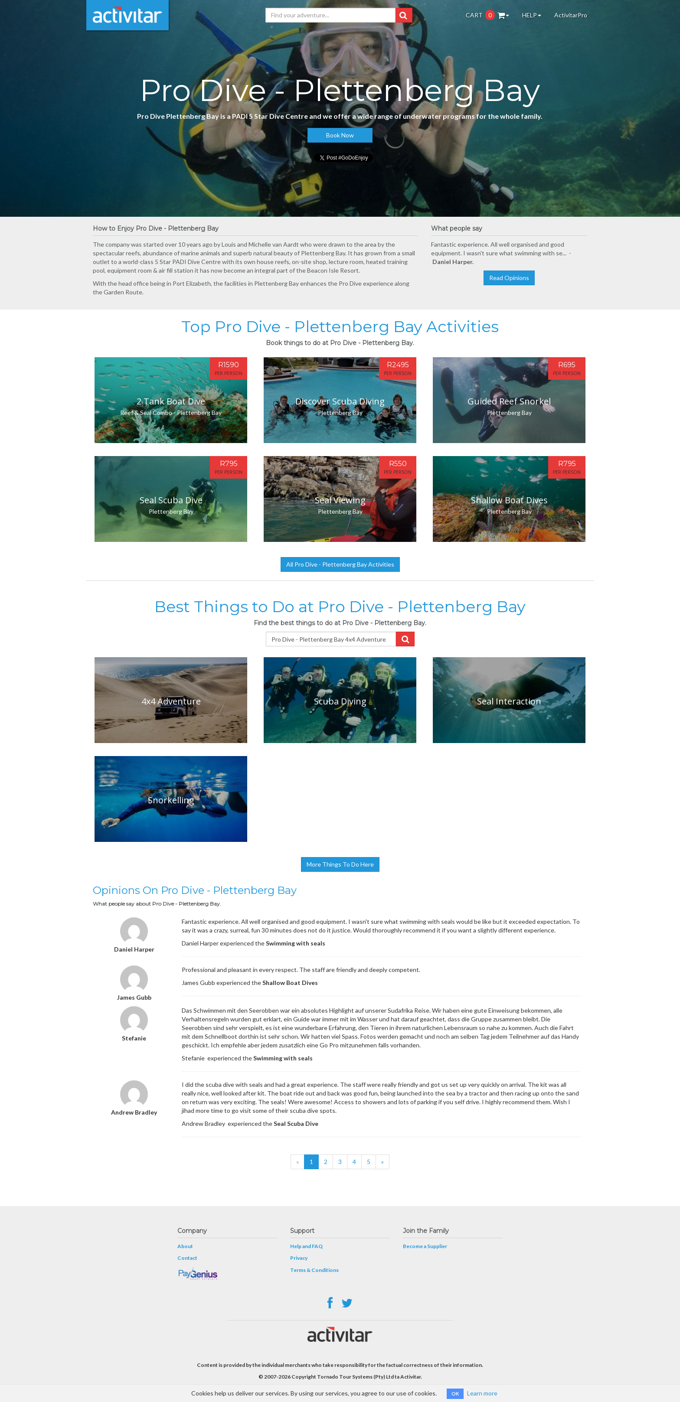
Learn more (482, 1393)
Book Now (340, 135)
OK (455, 1393)
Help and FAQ (306, 1246)
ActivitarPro (570, 15)
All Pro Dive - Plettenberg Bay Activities (340, 564)
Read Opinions (509, 277)
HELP (531, 15)
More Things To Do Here (340, 864)
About (185, 1246)
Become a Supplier (425, 1246)
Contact (187, 1258)
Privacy (298, 1258)
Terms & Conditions (314, 1270)
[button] (403, 15)
